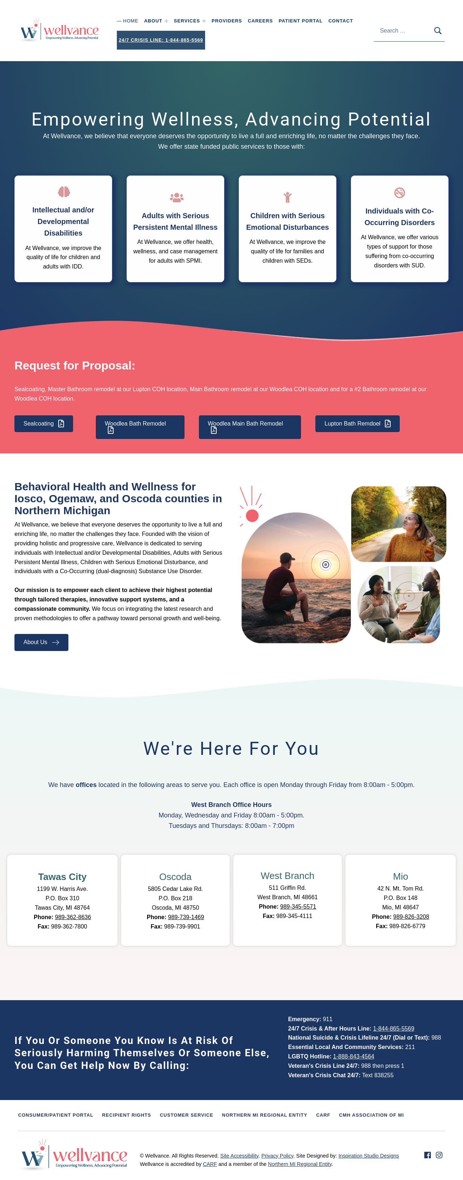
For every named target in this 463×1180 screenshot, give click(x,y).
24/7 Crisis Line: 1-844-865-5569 (161, 40)
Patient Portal (301, 21)
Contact (340, 21)
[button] (384, 559)
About (153, 21)
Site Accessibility (239, 1156)
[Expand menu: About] (166, 21)
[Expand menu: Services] (204, 21)
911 (327, 1019)
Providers (227, 21)
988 (436, 1038)
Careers (260, 21)
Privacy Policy (277, 1156)
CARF (323, 1115)
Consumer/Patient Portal (55, 1115)
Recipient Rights (126, 1115)
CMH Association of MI (371, 1115)
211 (410, 1047)
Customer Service (186, 1115)
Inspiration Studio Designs (369, 1156)
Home (130, 21)
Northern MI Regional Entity (264, 1115)
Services (187, 21)
